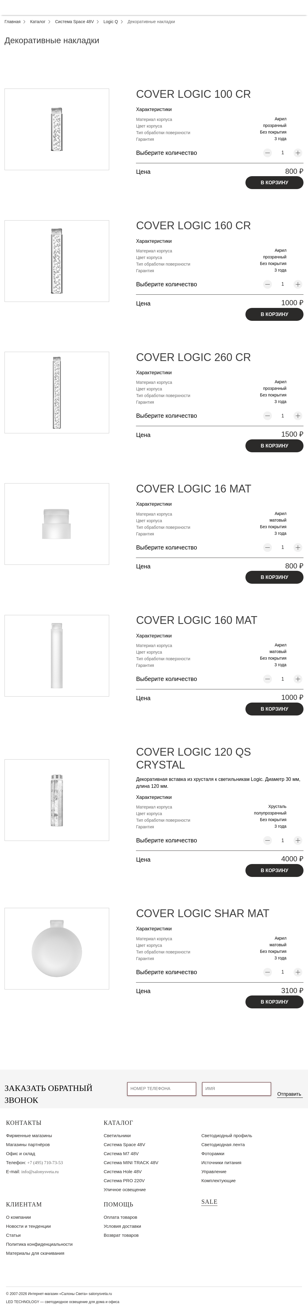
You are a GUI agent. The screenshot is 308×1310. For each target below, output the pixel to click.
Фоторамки (212, 1153)
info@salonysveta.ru (40, 1171)
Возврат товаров (121, 1235)
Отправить (289, 1094)
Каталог (118, 1122)
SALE (209, 1201)
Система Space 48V (124, 1144)
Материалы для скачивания (35, 1253)
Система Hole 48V (123, 1171)
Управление (213, 1171)
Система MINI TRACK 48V (131, 1162)
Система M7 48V (121, 1153)
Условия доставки (122, 1226)
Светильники (117, 1135)
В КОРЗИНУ (274, 182)
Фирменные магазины (29, 1135)
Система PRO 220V (124, 1180)
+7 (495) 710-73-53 (45, 1162)
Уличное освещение (125, 1189)
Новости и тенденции (28, 1226)
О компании (18, 1217)
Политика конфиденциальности (39, 1244)
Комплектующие (218, 1180)
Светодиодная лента (223, 1144)
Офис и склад (20, 1153)
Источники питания (221, 1162)
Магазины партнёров (28, 1144)
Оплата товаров (120, 1217)
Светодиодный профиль (226, 1135)
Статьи (13, 1235)
